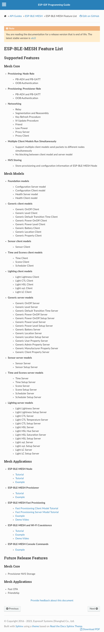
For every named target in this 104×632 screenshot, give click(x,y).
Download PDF (91, 629)
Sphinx (19, 626)
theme (35, 626)
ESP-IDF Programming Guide (54, 5)
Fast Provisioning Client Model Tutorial (36, 508)
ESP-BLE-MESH (34, 16)
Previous (12, 608)
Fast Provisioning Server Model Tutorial (37, 512)
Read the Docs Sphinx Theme (66, 626)
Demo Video (22, 519)
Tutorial (19, 474)
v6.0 (33, 38)
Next (94, 608)
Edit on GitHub (90, 16)
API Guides (16, 16)
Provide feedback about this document (52, 600)
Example (20, 482)
